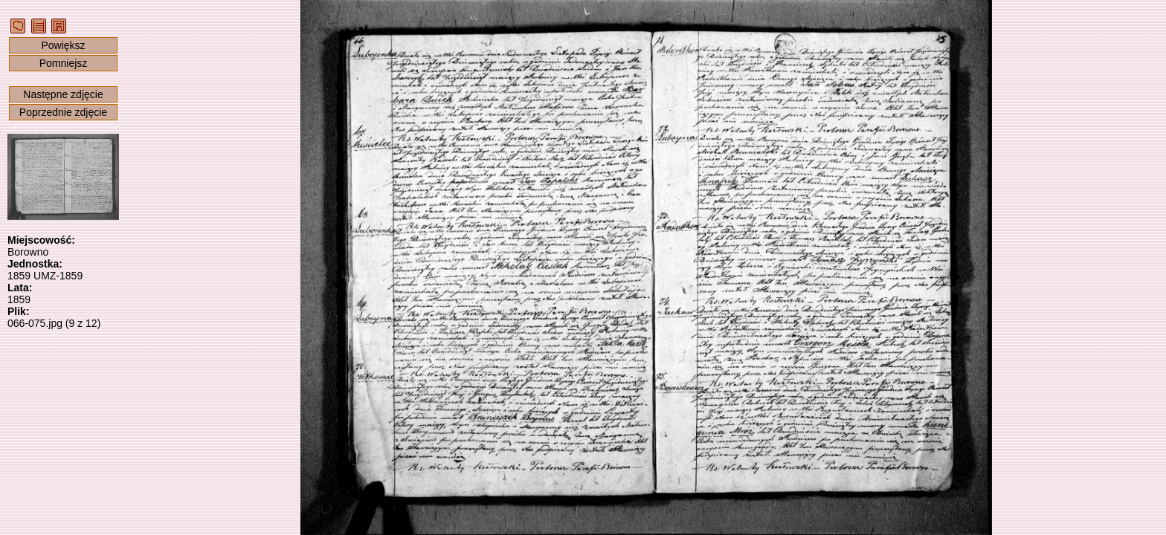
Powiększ (63, 45)
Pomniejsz (63, 63)
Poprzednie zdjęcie (63, 112)
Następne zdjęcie (63, 94)
